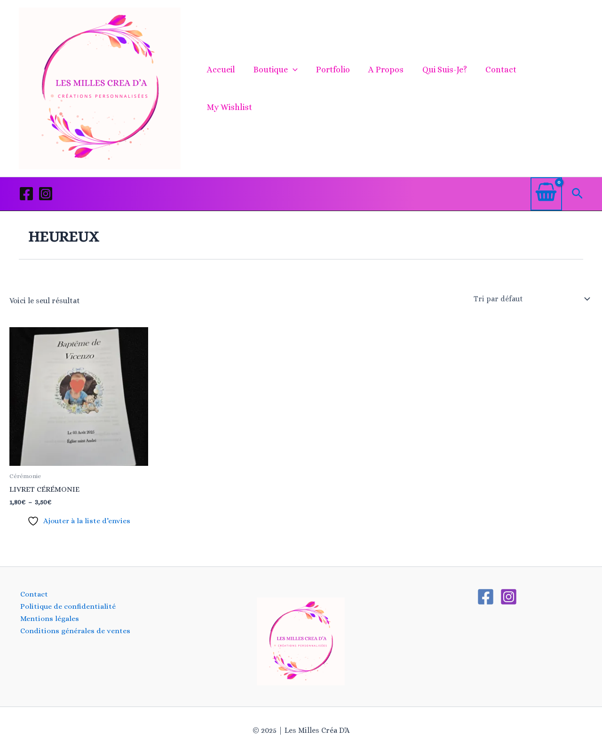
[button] (577, 194)
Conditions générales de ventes (74, 631)
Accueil (225, 88)
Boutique (278, 88)
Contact (497, 88)
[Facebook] (26, 193)
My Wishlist (552, 88)
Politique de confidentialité (66, 606)
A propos (385, 88)
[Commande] (531, 299)
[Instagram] (45, 193)
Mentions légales (48, 618)
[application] (295, 88)
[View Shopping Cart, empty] (546, 194)
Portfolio (334, 88)
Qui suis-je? (442, 88)
